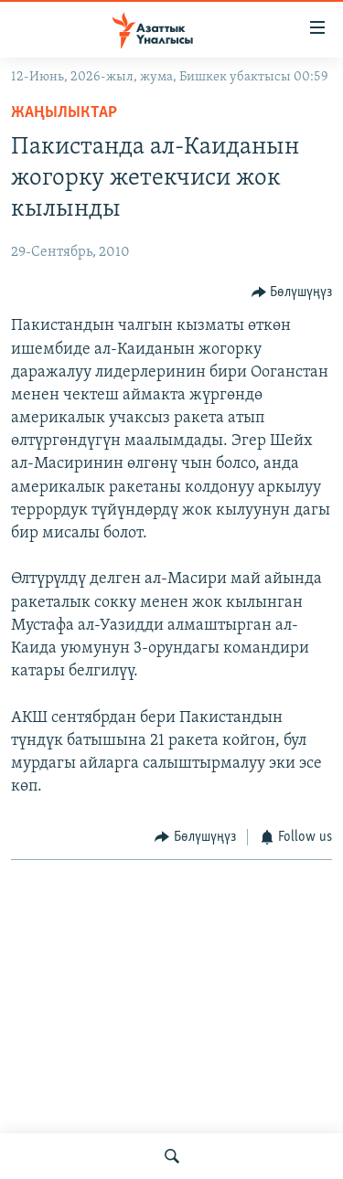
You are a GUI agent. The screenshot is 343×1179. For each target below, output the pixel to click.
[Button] (292, 292)
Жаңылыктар (64, 113)
